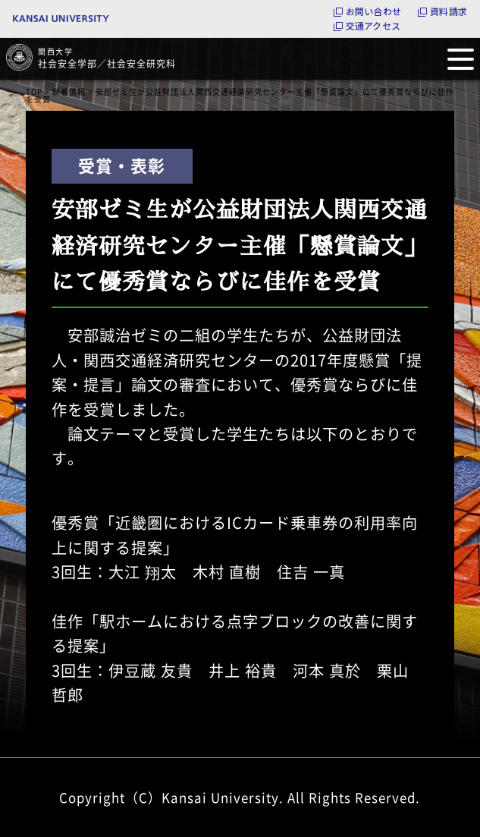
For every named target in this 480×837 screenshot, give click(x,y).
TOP (34, 91)
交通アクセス (373, 25)
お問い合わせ (373, 11)
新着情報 (69, 91)
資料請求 (448, 11)
